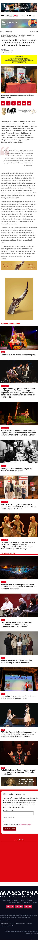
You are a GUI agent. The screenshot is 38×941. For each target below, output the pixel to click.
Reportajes (15, 900)
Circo (35, 900)
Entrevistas (6, 900)
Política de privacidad (24, 825)
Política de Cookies (31, 934)
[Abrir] (2, 15)
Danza (2, 619)
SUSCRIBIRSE (10, 829)
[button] (34, 16)
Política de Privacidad (31, 931)
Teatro (2, 729)
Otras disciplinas (4, 386)
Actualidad (3, 466)
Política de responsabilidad (14, 931)
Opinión (3, 352)
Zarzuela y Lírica (4, 501)
